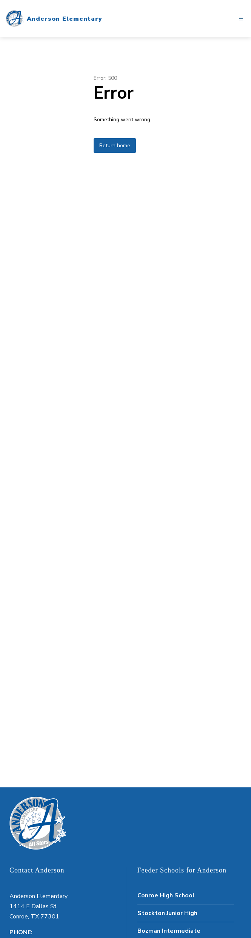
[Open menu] (241, 18)
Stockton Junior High (167, 913)
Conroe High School (166, 895)
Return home (114, 145)
